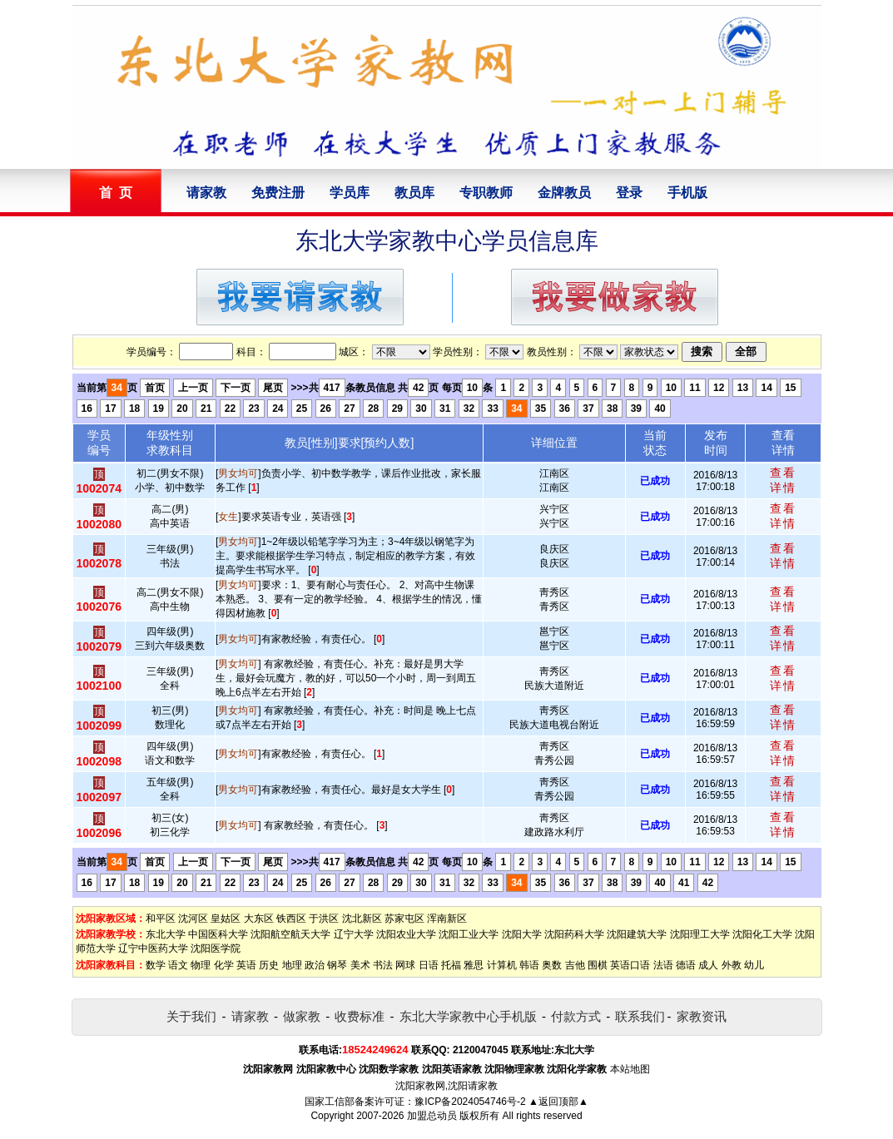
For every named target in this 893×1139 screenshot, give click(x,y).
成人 (708, 965)
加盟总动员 (432, 1116)
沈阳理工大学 (700, 934)
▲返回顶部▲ (558, 1101)
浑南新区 (447, 918)
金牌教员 (564, 193)
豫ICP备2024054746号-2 (469, 1101)
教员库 (414, 193)
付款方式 (576, 1016)
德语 (686, 965)
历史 (269, 965)
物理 (201, 965)
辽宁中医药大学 (153, 948)
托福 (451, 965)
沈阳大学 (522, 934)
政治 (315, 965)
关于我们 (191, 1016)
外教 (732, 965)
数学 (156, 965)
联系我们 (640, 1016)
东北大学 (166, 934)
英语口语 (630, 965)
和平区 (161, 918)
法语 (663, 965)
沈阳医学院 (216, 948)
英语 (246, 965)
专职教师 (486, 193)
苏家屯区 (404, 918)
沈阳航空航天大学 (290, 934)
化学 (224, 965)
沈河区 (193, 918)
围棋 (598, 965)
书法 (383, 965)
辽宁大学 (354, 934)
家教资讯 (702, 1016)
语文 (178, 965)
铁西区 (291, 918)
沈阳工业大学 (469, 934)
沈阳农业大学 (406, 934)
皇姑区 (226, 918)
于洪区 (324, 918)
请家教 (206, 193)
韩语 (529, 965)
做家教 (301, 1016)
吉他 (575, 965)
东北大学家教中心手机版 (468, 1016)
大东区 (259, 918)
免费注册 (278, 193)
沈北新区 (362, 918)
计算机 (502, 965)
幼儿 (754, 965)
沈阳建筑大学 (637, 934)
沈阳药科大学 (574, 934)
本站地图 (630, 1069)
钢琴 (337, 965)
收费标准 (359, 1016)
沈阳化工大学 (762, 934)
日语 (429, 965)
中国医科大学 (218, 934)
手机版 (687, 193)
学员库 (350, 193)
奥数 (552, 965)
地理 (292, 965)
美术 (360, 965)
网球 (405, 965)
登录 (629, 193)
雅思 (474, 965)
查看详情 (783, 480)
